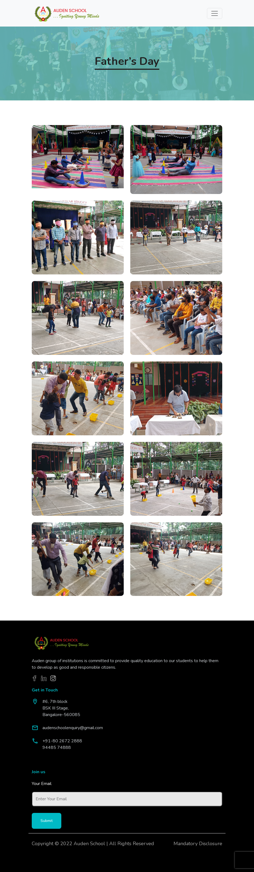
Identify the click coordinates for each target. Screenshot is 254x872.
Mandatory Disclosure (198, 843)
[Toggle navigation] (214, 13)
